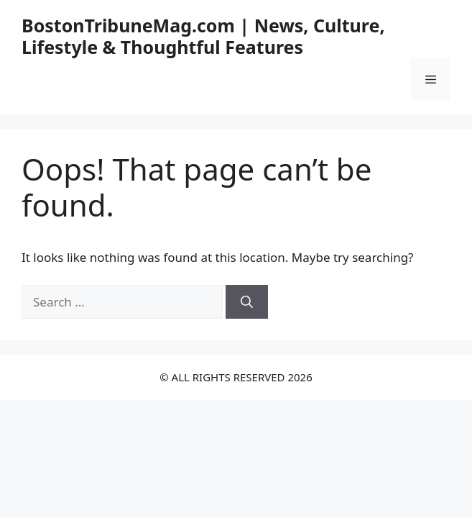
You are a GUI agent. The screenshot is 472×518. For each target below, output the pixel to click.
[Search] (247, 302)
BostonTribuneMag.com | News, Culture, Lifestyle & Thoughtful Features (203, 36)
